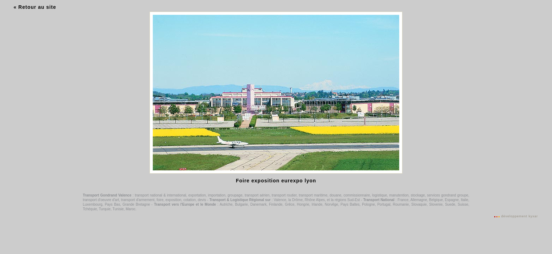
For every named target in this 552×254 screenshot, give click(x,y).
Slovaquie (419, 204)
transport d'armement (138, 200)
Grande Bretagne (136, 204)
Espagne (452, 200)
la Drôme (295, 200)
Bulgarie (241, 204)
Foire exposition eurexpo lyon (276, 180)
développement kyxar (519, 216)
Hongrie (303, 204)
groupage (234, 195)
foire (160, 200)
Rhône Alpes (315, 200)
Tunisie (118, 209)
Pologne (368, 204)
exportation (197, 195)
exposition (173, 200)
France (402, 200)
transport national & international (160, 195)
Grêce (289, 204)
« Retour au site (34, 7)
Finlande (275, 204)
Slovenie (436, 204)
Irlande (317, 204)
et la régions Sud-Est (343, 200)
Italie (464, 200)
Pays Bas (112, 204)
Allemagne (418, 200)
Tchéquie (90, 209)
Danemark (258, 204)
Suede (450, 204)
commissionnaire (357, 195)
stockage (418, 195)
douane (335, 195)
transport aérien (257, 195)
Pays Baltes (349, 204)
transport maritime (313, 195)
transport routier (284, 195)
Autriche (226, 204)
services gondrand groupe (447, 195)
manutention (399, 195)
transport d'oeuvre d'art (101, 200)
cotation (189, 200)
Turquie (105, 209)
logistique (379, 195)
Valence (280, 200)
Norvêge (331, 204)
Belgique (436, 200)
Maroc (131, 209)
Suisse (463, 204)
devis (202, 200)
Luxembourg (92, 204)
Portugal (383, 204)
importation (216, 195)
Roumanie (401, 204)
